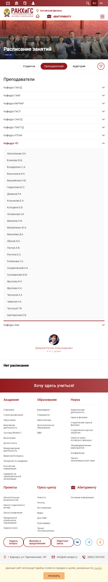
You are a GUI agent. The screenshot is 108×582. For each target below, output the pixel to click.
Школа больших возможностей (11, 498)
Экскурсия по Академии (15, 461)
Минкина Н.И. (15, 220)
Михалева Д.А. (15, 234)
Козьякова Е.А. (15, 200)
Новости (41, 497)
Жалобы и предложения (37, 542)
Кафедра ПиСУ (12, 111)
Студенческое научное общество (82, 431)
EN (101, 3)
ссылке (98, 568)
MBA (39, 433)
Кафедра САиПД (13, 119)
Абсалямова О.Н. (16, 153)
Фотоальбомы (44, 508)
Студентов (29, 66)
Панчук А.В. (13, 247)
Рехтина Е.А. (14, 254)
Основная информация (82, 497)
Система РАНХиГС (13, 433)
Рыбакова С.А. (15, 261)
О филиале (9, 410)
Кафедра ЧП (11, 143)
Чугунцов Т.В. (14, 308)
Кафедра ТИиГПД (14, 127)
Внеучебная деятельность (10, 426)
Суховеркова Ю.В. (17, 274)
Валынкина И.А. (16, 173)
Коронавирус (43, 523)
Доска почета (10, 443)
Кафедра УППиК (13, 135)
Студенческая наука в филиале (81, 423)
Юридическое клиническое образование (10, 520)
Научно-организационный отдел (83, 459)
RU (94, 3)
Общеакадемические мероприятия (81, 446)
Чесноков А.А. (15, 294)
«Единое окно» (11, 528)
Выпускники (10, 438)
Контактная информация (10, 467)
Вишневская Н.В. (16, 180)
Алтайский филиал (51, 10)
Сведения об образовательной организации (12, 476)
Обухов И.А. (13, 241)
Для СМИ (42, 518)
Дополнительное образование (45, 426)
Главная (8, 55)
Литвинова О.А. (16, 214)
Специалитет (43, 415)
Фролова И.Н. (14, 281)
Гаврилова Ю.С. (16, 187)
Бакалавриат (43, 410)
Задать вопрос (13, 542)
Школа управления (13, 513)
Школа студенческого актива (14, 506)
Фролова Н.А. (14, 288)
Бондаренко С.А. (16, 167)
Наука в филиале (79, 417)
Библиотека (16, 3)
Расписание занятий (8, 3)
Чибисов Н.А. (14, 301)
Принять (54, 576)
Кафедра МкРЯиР (14, 103)
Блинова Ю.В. (15, 160)
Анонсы (41, 502)
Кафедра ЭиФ (11, 325)
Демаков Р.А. (14, 194)
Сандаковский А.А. (17, 268)
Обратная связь (62, 542)
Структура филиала (13, 415)
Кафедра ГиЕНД (13, 87)
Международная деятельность (12, 449)
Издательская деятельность (78, 411)
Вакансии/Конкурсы (13, 456)
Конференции (78, 453)
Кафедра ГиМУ (12, 95)
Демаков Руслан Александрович (54, 348)
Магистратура (44, 420)
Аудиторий (79, 66)
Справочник (25, 3)
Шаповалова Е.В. (17, 315)
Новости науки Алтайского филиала (81, 439)
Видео (40, 513)
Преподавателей (54, 66)
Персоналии (10, 420)
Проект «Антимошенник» (45, 529)
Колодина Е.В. (15, 207)
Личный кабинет (33, 3)
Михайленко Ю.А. (17, 227)
